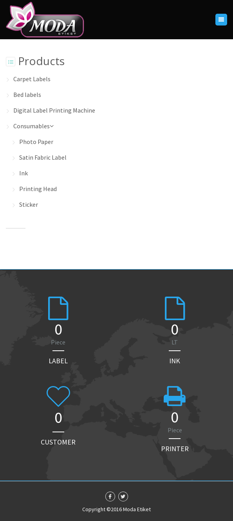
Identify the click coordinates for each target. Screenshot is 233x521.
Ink (23, 173)
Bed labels (27, 94)
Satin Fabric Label (43, 157)
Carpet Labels (32, 79)
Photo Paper (36, 142)
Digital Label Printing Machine (54, 110)
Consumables (33, 126)
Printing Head (38, 189)
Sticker (28, 204)
